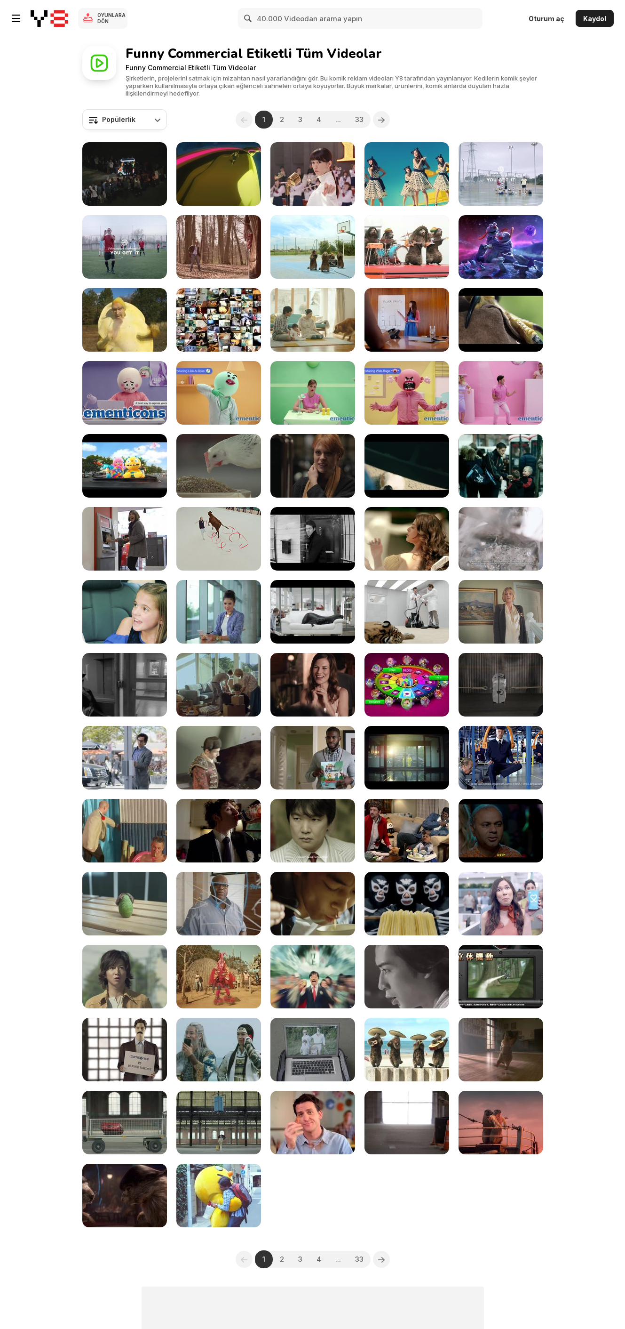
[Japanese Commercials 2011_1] (124, 976)
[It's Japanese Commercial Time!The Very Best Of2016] (312, 320)
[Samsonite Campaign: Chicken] (218, 466)
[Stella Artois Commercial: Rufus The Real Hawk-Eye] (501, 320)
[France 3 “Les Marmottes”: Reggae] (406, 247)
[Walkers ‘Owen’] (501, 466)
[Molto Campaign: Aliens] (501, 247)
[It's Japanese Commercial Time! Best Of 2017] (406, 174)
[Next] (381, 119)
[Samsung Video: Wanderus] (218, 612)
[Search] (248, 18)
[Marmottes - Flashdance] (501, 1049)
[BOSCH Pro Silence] (406, 612)
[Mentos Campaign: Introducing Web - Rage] (406, 393)
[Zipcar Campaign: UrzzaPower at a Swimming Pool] (406, 539)
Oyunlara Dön (111, 18)
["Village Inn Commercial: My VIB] (312, 1122)
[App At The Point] (406, 685)
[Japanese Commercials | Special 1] (218, 320)
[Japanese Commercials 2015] (218, 1049)
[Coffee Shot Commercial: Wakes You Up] (312, 830)
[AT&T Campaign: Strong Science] (218, 903)
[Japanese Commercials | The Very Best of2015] (312, 903)
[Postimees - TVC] (218, 685)
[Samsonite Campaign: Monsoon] (218, 1122)
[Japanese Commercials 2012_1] (218, 1195)
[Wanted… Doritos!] (218, 247)
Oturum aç (546, 19)
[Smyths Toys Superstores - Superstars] (124, 466)
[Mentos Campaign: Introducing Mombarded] (124, 393)
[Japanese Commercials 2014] (312, 976)
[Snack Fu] (124, 320)
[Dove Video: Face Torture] (312, 539)
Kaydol (594, 19)
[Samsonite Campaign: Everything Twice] (501, 685)
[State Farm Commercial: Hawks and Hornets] (312, 757)
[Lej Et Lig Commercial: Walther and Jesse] (406, 757)
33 (359, 119)
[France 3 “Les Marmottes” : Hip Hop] (312, 247)
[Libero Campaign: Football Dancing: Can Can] (124, 247)
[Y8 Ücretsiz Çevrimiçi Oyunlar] (49, 18)
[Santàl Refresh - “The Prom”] (218, 830)
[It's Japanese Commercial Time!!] (218, 174)
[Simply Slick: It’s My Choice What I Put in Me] (501, 903)
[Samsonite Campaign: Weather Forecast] (124, 1049)
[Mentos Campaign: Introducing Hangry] (312, 393)
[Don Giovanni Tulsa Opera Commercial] (124, 612)
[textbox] (124, 119)
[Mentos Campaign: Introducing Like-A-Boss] (218, 393)
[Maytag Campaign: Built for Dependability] (501, 757)
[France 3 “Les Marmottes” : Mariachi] (406, 1049)
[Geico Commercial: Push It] (124, 757)
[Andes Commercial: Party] (501, 830)
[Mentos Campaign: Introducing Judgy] (501, 393)
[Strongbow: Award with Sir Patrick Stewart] (501, 539)
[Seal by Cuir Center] (312, 612)
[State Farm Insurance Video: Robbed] (406, 830)
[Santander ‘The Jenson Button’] (124, 539)
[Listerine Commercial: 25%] (124, 830)
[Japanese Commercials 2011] (124, 174)
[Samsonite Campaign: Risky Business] (312, 1049)
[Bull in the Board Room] (218, 757)
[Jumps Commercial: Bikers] (406, 466)
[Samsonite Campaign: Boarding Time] (406, 1122)
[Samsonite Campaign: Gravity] (124, 1122)
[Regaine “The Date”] (312, 685)
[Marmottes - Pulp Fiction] (124, 1195)
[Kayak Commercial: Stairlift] (501, 612)
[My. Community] (124, 685)
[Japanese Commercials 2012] (406, 976)
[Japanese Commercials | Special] (406, 903)
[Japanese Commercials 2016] (312, 174)
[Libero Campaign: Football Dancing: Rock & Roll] (501, 174)
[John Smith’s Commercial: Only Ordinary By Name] (218, 539)
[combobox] (124, 119)
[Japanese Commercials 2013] (501, 976)
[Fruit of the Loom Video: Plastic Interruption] (406, 320)
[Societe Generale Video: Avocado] (124, 903)
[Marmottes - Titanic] (501, 1122)
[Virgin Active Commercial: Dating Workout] (312, 466)
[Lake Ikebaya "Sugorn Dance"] (218, 976)
